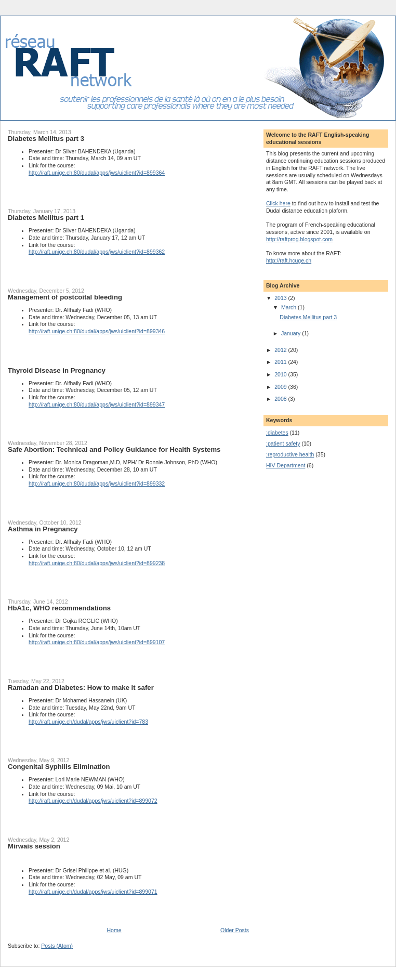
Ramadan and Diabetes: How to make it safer (81, 687)
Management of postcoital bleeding (65, 297)
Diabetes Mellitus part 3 (46, 138)
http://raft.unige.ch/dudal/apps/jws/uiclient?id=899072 (93, 801)
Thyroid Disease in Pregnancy (56, 370)
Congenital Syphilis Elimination (59, 766)
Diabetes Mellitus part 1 (46, 217)
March (289, 307)
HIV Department (285, 465)
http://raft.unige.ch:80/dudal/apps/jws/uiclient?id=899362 (97, 252)
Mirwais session (34, 846)
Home (114, 930)
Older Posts (234, 930)
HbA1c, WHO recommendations (59, 608)
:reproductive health (290, 454)
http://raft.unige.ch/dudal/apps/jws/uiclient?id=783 (88, 721)
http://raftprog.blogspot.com (299, 239)
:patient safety (283, 443)
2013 (281, 298)
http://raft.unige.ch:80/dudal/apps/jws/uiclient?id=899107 (97, 642)
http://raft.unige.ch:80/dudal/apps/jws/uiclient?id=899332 (97, 483)
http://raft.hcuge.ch (288, 260)
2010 (281, 374)
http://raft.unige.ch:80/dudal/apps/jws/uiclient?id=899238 (97, 563)
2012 (281, 350)
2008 (281, 399)
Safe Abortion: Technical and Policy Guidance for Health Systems (114, 449)
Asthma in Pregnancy (43, 529)
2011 (281, 362)
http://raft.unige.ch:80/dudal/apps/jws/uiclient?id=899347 (97, 404)
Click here (278, 203)
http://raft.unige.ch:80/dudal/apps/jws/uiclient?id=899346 (97, 331)
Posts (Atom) (57, 946)
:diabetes (277, 432)
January (291, 333)
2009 (281, 387)
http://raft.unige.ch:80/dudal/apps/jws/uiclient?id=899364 (97, 172)
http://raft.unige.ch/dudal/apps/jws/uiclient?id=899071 (93, 891)
